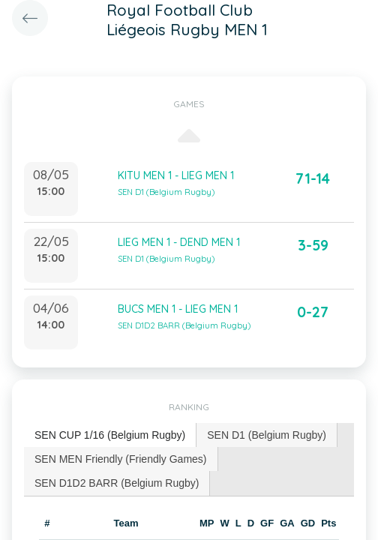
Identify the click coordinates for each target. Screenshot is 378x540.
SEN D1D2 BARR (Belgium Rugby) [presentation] (116, 483)
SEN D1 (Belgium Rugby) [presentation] (266, 435)
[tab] (110, 435)
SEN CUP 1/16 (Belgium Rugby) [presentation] (109, 435)
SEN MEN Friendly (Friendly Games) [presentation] (120, 459)
